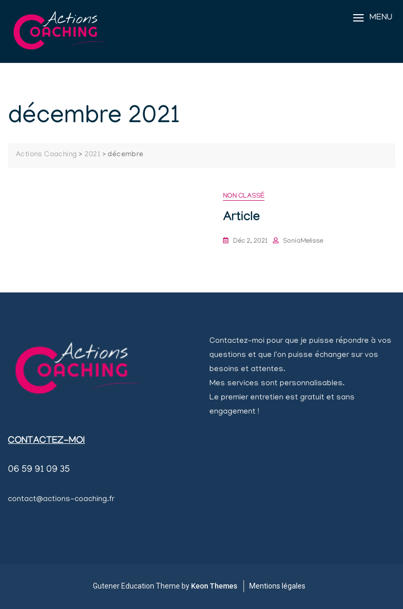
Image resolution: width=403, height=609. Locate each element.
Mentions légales (277, 586)
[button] (373, 18)
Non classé (243, 196)
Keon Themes (214, 586)
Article (241, 218)
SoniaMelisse (303, 241)
